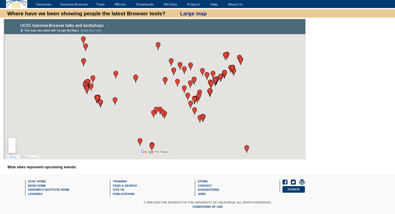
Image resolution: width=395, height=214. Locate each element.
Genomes (43, 4)
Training (120, 181)
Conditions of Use (208, 206)
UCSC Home (37, 181)
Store (203, 181)
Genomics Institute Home (48, 189)
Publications (124, 193)
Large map (193, 13)
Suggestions (208, 189)
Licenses (35, 193)
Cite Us (118, 189)
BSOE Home (37, 185)
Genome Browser (74, 4)
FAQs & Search (125, 185)
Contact (205, 185)
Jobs (202, 193)
